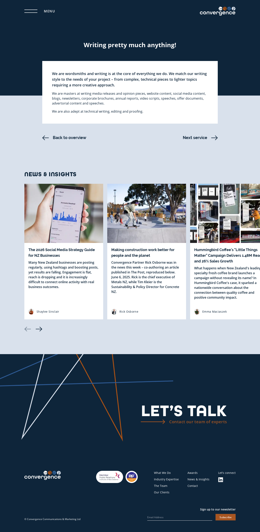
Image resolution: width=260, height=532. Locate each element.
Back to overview (64, 138)
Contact (192, 486)
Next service (200, 138)
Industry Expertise (166, 479)
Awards (192, 473)
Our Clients (161, 492)
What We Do (162, 473)
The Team (160, 486)
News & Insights (198, 479)
